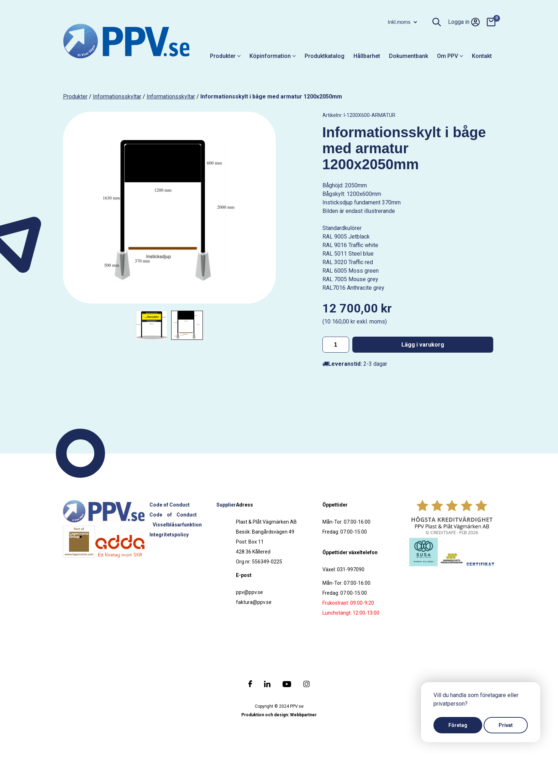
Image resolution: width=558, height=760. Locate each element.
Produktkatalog (324, 56)
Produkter (225, 56)
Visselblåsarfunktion (177, 525)
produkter (75, 96)
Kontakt (482, 56)
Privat (506, 725)
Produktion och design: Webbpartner (279, 714)
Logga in (464, 22)
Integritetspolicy (169, 534)
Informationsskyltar (117, 96)
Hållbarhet (366, 56)
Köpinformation (272, 56)
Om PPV (450, 56)
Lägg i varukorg (422, 344)
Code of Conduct (169, 505)
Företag (457, 725)
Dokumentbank (408, 56)
